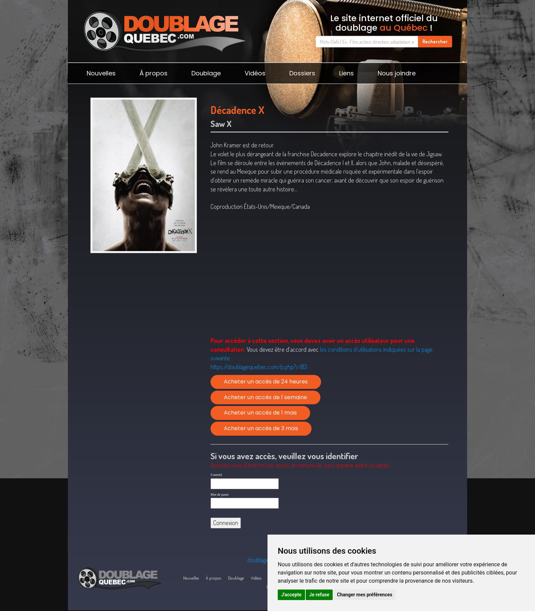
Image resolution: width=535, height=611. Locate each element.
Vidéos (255, 73)
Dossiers (302, 73)
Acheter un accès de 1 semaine (265, 397)
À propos (154, 73)
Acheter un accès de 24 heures (266, 381)
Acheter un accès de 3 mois (261, 428)
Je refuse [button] (319, 594)
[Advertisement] (143, 309)
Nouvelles (101, 73)
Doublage (206, 73)
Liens (346, 73)
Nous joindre (397, 73)
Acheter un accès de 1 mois (260, 413)
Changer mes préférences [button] (364, 594)
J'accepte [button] (291, 594)
